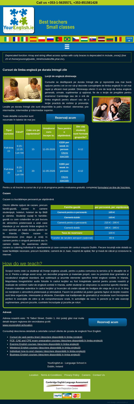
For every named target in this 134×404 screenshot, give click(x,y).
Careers (86, 375)
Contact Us (99, 375)
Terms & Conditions (51, 375)
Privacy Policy (71, 375)
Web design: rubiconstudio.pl (117, 402)
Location (33, 375)
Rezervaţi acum (65, 117)
